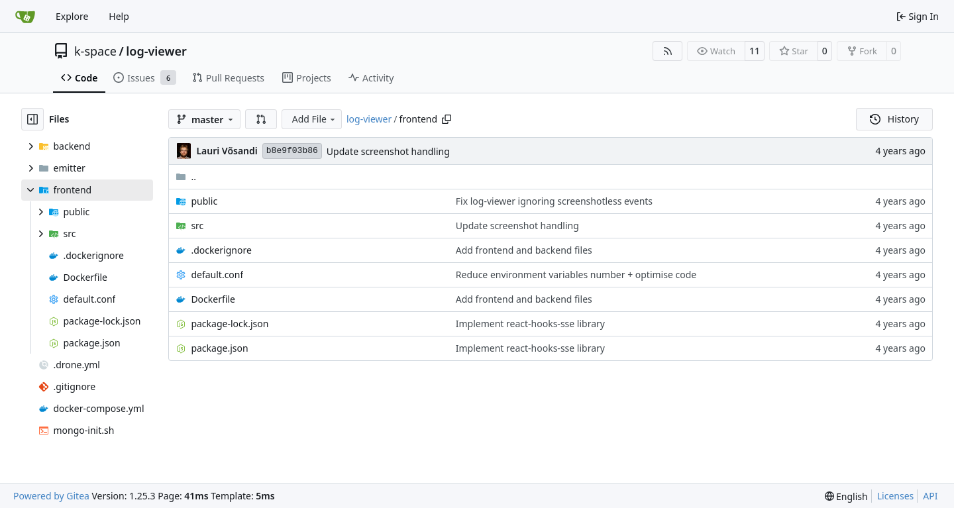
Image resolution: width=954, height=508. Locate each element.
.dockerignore (221, 250)
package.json (219, 348)
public (204, 201)
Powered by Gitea (51, 495)
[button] (261, 119)
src (197, 225)
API (930, 495)
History (894, 119)
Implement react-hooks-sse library (530, 323)
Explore (72, 16)
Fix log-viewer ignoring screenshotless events (554, 201)
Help (119, 16)
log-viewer (156, 51)
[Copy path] (446, 119)
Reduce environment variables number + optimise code (576, 274)
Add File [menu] (314, 119)
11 (754, 50)
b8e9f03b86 (292, 151)
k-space (95, 51)
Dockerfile (213, 299)
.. (186, 176)
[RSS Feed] (668, 51)
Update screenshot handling (388, 151)
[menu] (846, 496)
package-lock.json (229, 323)
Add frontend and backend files (524, 250)
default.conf (217, 274)
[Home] (25, 16)
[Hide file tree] (32, 119)
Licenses (895, 495)
